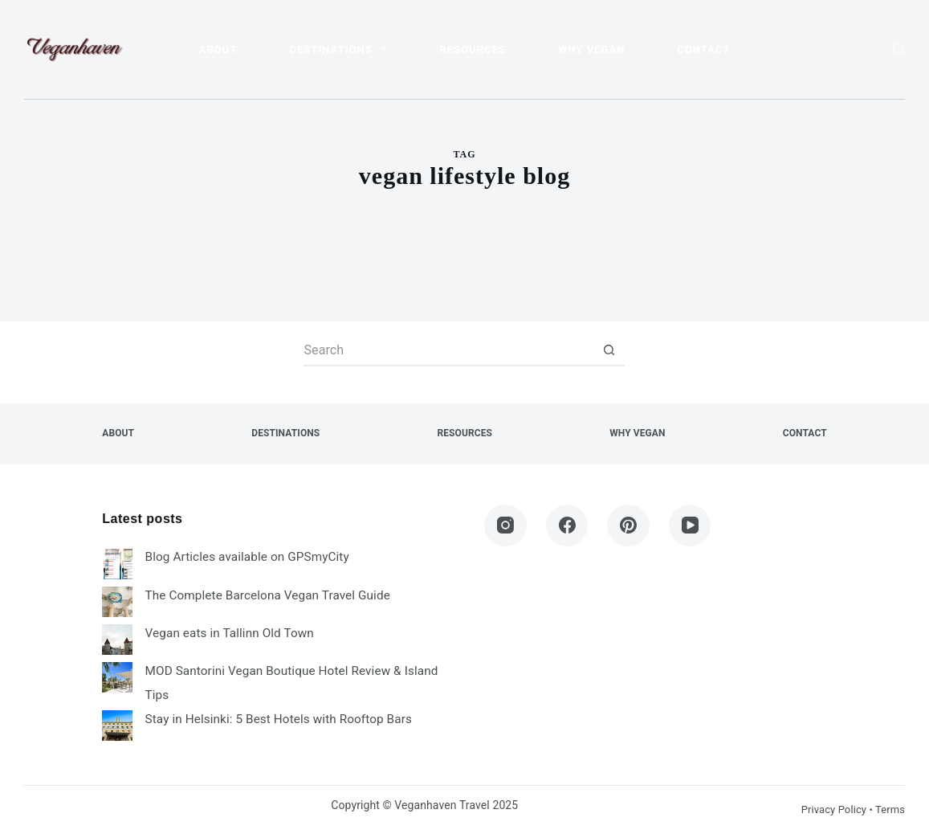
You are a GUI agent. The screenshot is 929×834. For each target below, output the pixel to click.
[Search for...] (448, 350)
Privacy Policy (833, 809)
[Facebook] (567, 526)
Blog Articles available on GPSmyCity (247, 557)
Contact (703, 49)
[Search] (899, 49)
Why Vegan (591, 49)
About (218, 49)
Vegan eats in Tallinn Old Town (229, 633)
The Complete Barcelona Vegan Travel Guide (267, 595)
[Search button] (609, 350)
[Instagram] (505, 526)
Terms (890, 809)
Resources (472, 49)
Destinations (342, 49)
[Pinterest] (628, 526)
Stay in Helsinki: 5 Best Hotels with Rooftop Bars (278, 719)
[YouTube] (690, 526)
